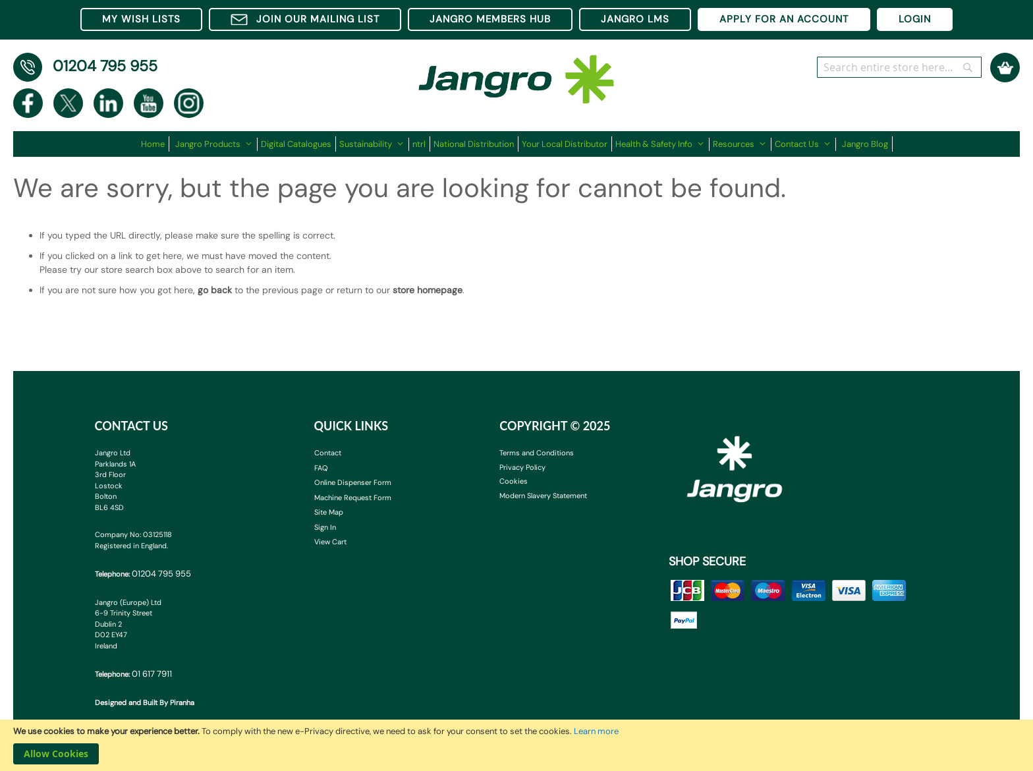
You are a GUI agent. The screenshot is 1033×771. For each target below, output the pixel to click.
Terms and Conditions (536, 452)
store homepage (427, 290)
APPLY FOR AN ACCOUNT (784, 19)
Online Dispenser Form (352, 482)
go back (215, 290)
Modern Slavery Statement (543, 495)
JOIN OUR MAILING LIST (305, 19)
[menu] (517, 144)
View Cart (330, 541)
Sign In (325, 527)
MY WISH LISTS (141, 19)
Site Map (328, 512)
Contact (327, 452)
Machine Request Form (352, 497)
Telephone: (143, 573)
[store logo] (516, 73)
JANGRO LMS (635, 19)
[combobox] (899, 67)
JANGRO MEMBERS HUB (490, 19)
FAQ (321, 467)
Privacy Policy (522, 467)
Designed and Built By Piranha (144, 702)
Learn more (596, 731)
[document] (516, 745)
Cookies (513, 481)
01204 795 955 (105, 66)
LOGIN (915, 19)
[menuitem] (155, 144)
